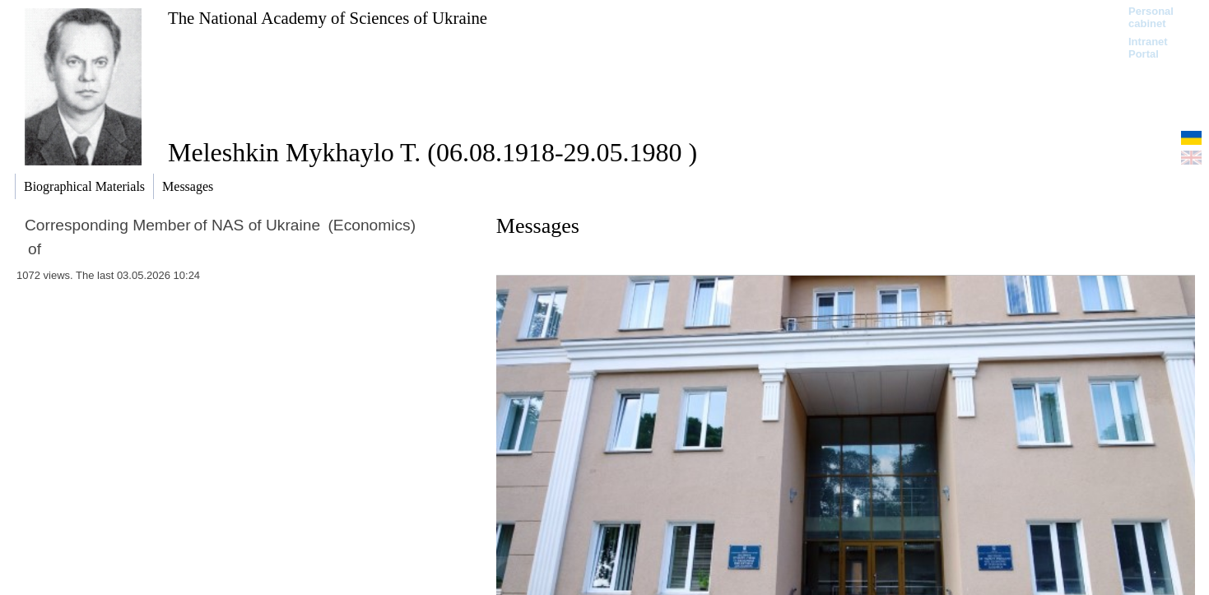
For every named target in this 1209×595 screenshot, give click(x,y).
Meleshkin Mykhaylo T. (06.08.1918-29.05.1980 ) (432, 152)
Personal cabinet (1151, 17)
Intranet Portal (1148, 47)
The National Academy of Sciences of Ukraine (327, 17)
